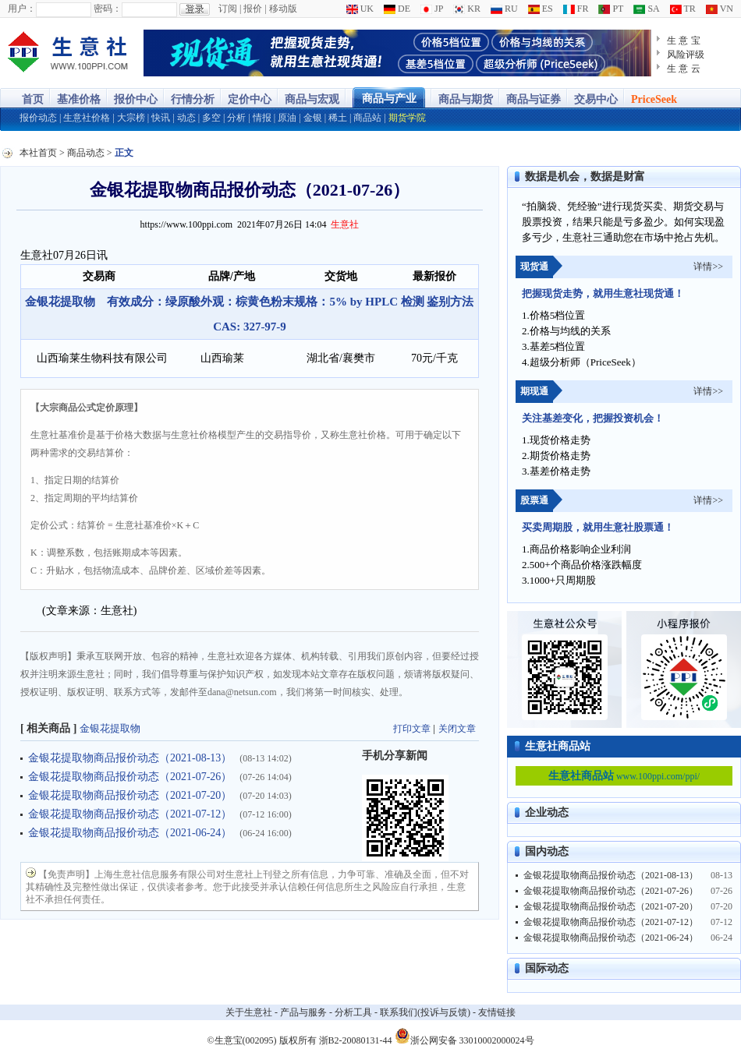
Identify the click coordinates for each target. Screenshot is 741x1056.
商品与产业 (389, 98)
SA (646, 8)
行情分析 (192, 99)
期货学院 (407, 117)
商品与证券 (533, 99)
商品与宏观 (312, 99)
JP (431, 8)
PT (610, 8)
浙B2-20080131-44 (355, 1040)
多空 (211, 117)
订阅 (227, 8)
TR (683, 8)
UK (360, 8)
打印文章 (412, 728)
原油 (287, 117)
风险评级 (685, 54)
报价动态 (38, 117)
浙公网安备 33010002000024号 (464, 1036)
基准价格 (79, 99)
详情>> (708, 266)
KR (466, 8)
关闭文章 (457, 728)
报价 (252, 8)
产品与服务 (303, 1012)
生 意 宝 (683, 40)
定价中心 (249, 99)
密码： (108, 8)
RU (504, 8)
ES (540, 8)
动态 (186, 117)
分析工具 (353, 1012)
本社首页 (38, 152)
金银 (312, 117)
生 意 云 (683, 68)
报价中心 (136, 99)
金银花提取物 (110, 728)
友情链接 (497, 1012)
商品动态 (86, 152)
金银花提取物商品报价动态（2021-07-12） (130, 814)
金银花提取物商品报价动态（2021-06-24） (130, 833)
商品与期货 (465, 99)
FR (576, 8)
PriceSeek (654, 99)
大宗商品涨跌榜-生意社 (68, 53)
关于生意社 (248, 1012)
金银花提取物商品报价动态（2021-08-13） (130, 758)
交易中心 (596, 99)
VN (719, 8)
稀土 (337, 117)
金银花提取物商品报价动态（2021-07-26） (130, 776)
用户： (22, 8)
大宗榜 (131, 117)
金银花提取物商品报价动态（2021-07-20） (130, 795)
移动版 (283, 8)
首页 (33, 99)
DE (397, 8)
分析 (236, 117)
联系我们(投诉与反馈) (425, 1012)
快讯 (160, 117)
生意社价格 (86, 117)
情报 (262, 117)
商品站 (367, 117)
